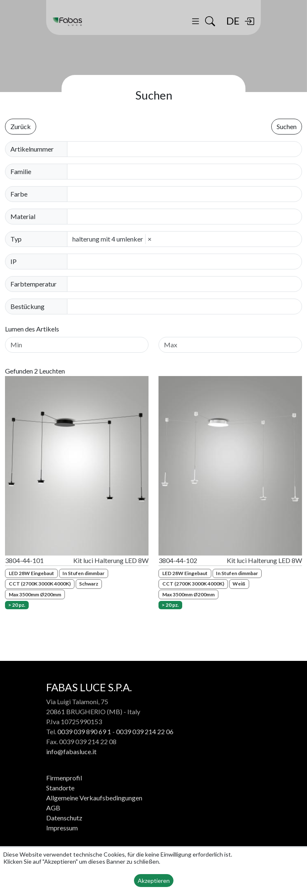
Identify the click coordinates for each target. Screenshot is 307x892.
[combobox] (187, 172)
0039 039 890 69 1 (84, 731)
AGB (53, 808)
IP (13, 261)
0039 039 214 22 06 (144, 731)
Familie (20, 171)
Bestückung (27, 306)
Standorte (60, 788)
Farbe (18, 194)
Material (22, 216)
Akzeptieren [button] (154, 880)
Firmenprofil (64, 778)
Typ (16, 239)
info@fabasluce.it (71, 751)
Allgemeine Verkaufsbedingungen (94, 798)
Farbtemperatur (33, 284)
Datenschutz (64, 818)
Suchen (287, 126)
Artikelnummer (32, 149)
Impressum (62, 828)
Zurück (20, 126)
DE (233, 21)
